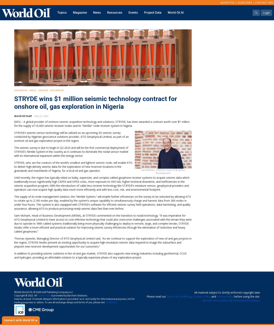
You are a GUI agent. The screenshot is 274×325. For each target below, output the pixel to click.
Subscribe (245, 2)
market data (44, 295)
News (97, 12)
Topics (62, 12)
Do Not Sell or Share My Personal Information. (231, 300)
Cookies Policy (202, 296)
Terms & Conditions (179, 296)
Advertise (228, 2)
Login (266, 13)
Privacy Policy (225, 296)
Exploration (20, 90)
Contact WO (264, 2)
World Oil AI (176, 12)
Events (133, 12)
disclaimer (111, 302)
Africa (33, 90)
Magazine (80, 12)
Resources (114, 12)
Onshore (43, 90)
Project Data (152, 12)
